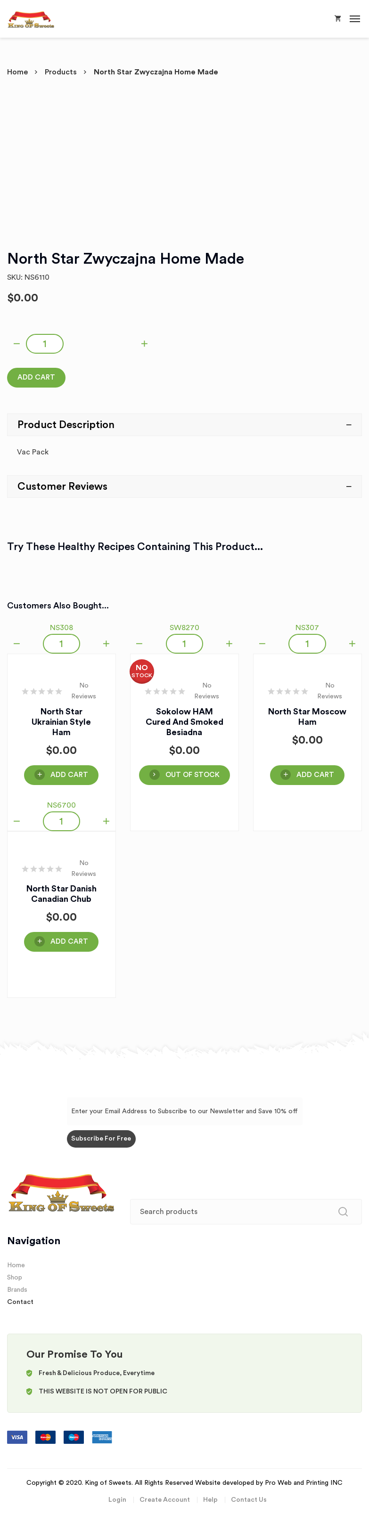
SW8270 (184, 628)
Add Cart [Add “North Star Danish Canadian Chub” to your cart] (69, 941)
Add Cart (36, 377)
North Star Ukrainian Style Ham (61, 722)
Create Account (164, 1500)
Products (61, 72)
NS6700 (61, 805)
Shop (14, 1277)
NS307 (307, 628)
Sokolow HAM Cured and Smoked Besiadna (184, 722)
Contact (20, 1302)
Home (17, 72)
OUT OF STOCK (192, 774)
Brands (17, 1290)
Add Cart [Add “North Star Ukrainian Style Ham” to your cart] (69, 774)
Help (210, 1500)
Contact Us (249, 1500)
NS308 (61, 628)
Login (117, 1500)
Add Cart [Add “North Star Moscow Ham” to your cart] (315, 774)
